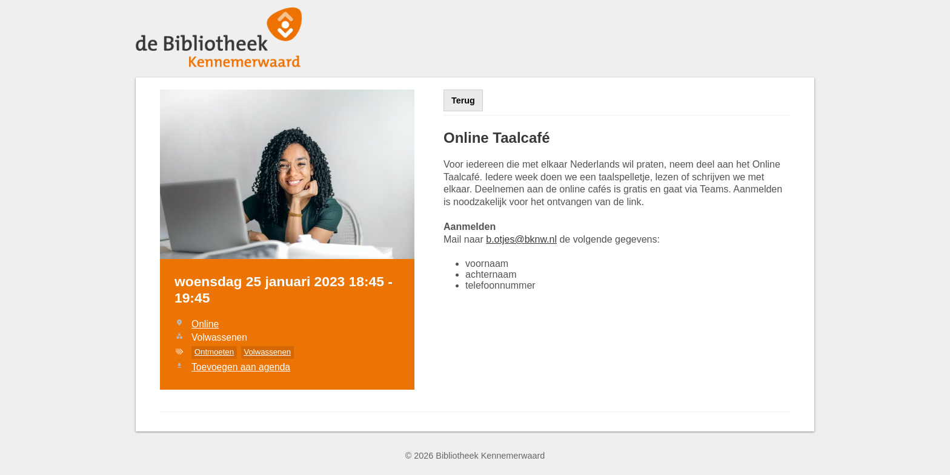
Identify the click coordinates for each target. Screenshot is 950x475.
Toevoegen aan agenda (240, 367)
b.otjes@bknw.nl (521, 239)
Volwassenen (267, 351)
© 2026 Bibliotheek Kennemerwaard (475, 455)
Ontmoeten (214, 351)
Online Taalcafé (496, 137)
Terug (463, 100)
